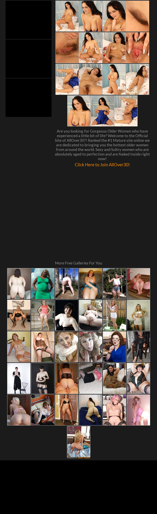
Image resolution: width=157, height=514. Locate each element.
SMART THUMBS (84, 416)
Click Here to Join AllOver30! (102, 164)
